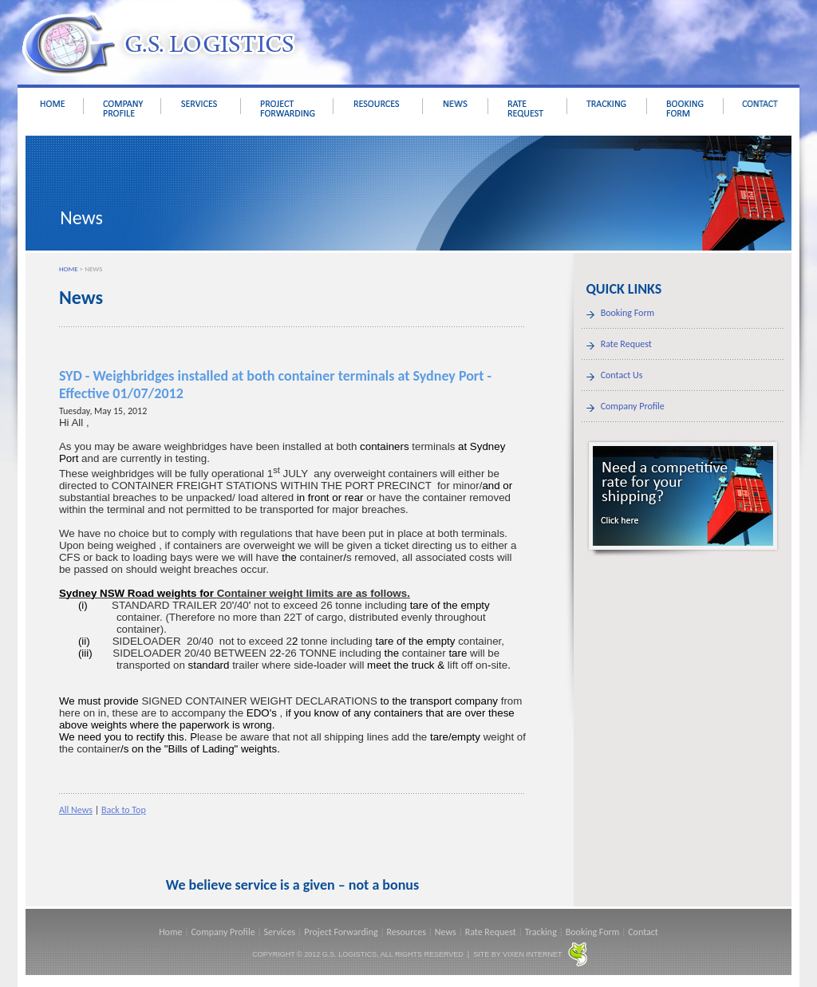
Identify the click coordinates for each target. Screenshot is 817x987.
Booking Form (628, 312)
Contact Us (622, 375)
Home (170, 932)
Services (280, 932)
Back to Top (123, 809)
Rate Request (626, 343)
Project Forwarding (340, 932)
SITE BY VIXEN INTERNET (517, 954)
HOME (68, 268)
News (445, 932)
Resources (406, 932)
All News (76, 809)
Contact (643, 932)
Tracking (541, 932)
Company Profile (633, 406)
